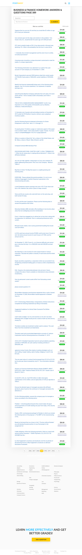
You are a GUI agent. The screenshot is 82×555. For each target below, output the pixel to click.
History (43, 463)
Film (30, 473)
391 (49, 447)
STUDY (20, 3)
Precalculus (56, 473)
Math (43, 489)
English (31, 465)
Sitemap (56, 548)
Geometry (31, 485)
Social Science (57, 485)
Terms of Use (46, 548)
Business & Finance (21, 479)
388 (37, 447)
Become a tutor (46, 547)
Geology (31, 483)
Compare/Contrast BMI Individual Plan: (26, 141)
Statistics (56, 487)
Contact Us (63, 547)
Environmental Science (34, 467)
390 (45, 447)
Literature (44, 479)
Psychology (56, 477)
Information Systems (46, 471)
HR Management (45, 465)
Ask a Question (41, 535)
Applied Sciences (21, 465)
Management (45, 485)
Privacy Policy (27, 548)
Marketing (44, 487)
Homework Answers (20, 547)
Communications (21, 489)
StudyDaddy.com (45, 550)
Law (43, 477)
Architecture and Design (22, 467)
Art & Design (19, 469)
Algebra (18, 463)
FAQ (55, 547)
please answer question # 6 (22, 282)
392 (53, 447)
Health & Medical (45, 461)
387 (34, 447)
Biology (18, 477)
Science (56, 483)
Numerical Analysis (58, 461)
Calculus (19, 485)
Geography (31, 481)
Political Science (58, 471)
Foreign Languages (33, 475)
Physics (56, 469)
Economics (31, 461)
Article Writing (20, 471)
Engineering (32, 463)
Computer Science (21, 491)
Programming (57, 475)
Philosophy (56, 467)
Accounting (19, 461)
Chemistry (19, 487)
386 (30, 447)
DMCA (37, 548)
